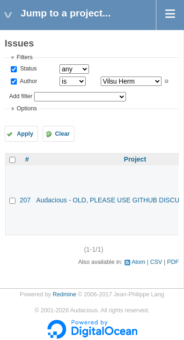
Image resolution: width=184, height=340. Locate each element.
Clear (62, 134)
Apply (25, 134)
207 (25, 200)
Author (27, 81)
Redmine (64, 294)
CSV (156, 262)
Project (135, 159)
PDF (173, 262)
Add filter (20, 96)
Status (27, 68)
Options (26, 108)
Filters (24, 57)
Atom (138, 262)
